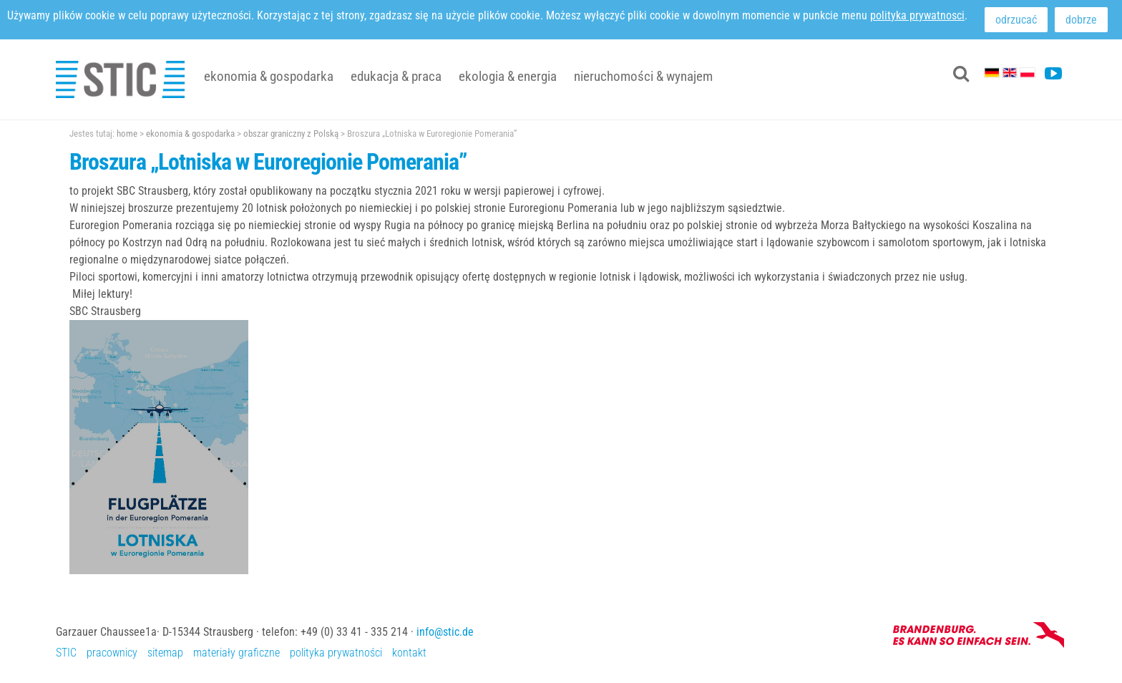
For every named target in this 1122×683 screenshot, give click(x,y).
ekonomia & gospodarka (268, 76)
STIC (66, 652)
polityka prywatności (336, 652)
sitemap (165, 652)
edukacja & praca (396, 76)
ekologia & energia (508, 76)
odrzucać (1016, 19)
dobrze (1081, 19)
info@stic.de (445, 632)
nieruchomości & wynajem (643, 76)
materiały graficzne (236, 652)
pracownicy (112, 652)
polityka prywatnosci (917, 15)
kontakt (409, 652)
